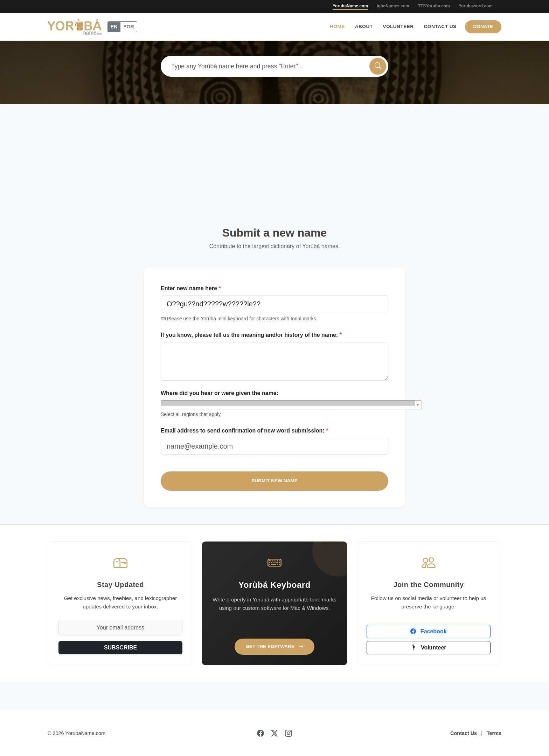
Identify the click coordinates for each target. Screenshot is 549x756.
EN (114, 26)
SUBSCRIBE (120, 648)
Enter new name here (191, 288)
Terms (494, 733)
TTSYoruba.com (434, 6)
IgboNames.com (393, 6)
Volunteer (398, 26)
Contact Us (440, 26)
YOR (128, 26)
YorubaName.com (350, 6)
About (364, 26)
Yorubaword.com (476, 6)
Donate (483, 26)
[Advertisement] (274, 157)
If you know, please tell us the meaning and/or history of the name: (251, 335)
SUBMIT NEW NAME (274, 480)
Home (337, 26)
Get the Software (274, 646)
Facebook (428, 631)
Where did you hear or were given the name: (219, 393)
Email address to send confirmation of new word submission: (244, 431)
